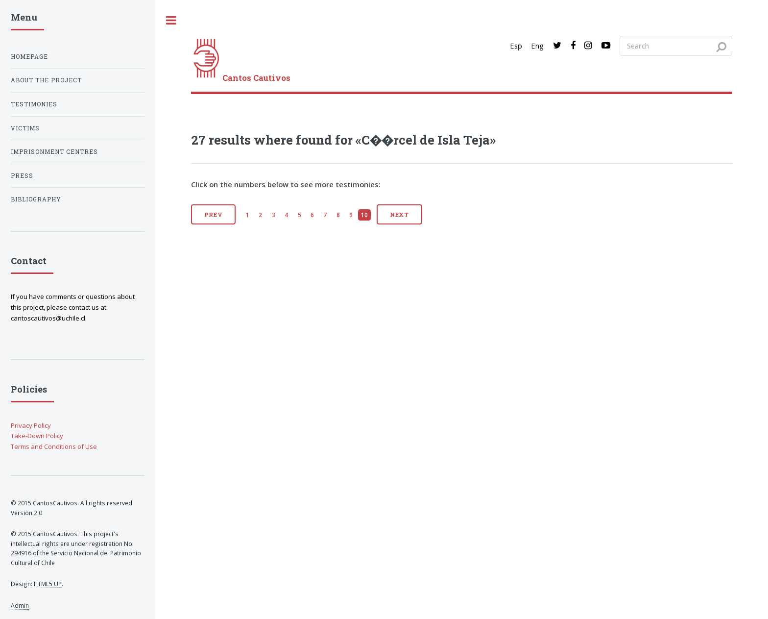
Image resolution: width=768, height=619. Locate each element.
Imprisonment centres (54, 151)
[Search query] (676, 45)
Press (22, 175)
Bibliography (36, 199)
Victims (25, 128)
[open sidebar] (171, 20)
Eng (537, 45)
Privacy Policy (31, 425)
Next (399, 214)
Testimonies (34, 104)
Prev (213, 214)
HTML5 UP (48, 584)
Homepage (29, 56)
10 (364, 215)
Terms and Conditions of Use (54, 446)
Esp (516, 45)
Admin (20, 605)
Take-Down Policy (37, 435)
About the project (46, 80)
